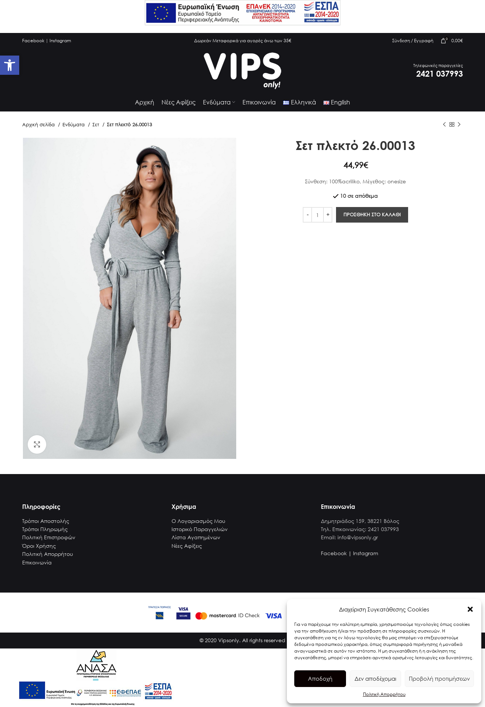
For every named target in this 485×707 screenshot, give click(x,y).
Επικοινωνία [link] (37, 562)
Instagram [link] (60, 40)
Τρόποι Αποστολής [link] (45, 520)
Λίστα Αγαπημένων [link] (196, 537)
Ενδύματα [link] (74, 124)
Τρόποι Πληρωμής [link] (45, 529)
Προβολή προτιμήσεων (439, 678)
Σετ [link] (96, 124)
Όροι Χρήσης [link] (39, 545)
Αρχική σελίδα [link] (39, 124)
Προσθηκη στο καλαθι (372, 214)
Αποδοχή (320, 678)
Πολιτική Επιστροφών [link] (48, 537)
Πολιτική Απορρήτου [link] (384, 694)
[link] (9, 65)
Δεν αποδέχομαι (375, 678)
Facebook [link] (33, 40)
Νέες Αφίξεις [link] (187, 545)
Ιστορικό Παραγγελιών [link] (200, 529)
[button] (470, 609)
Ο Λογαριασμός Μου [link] (198, 520)
